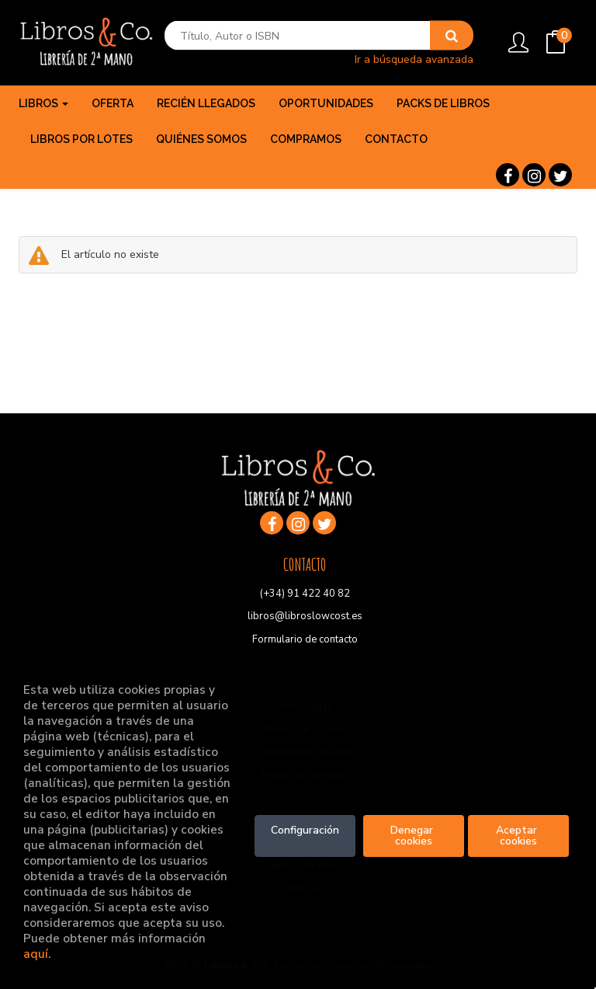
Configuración (305, 830)
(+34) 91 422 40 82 (305, 594)
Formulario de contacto (305, 639)
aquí (35, 953)
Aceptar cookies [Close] (518, 835)
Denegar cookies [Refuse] (413, 835)
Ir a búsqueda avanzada (414, 58)
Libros (43, 103)
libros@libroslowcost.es (305, 616)
